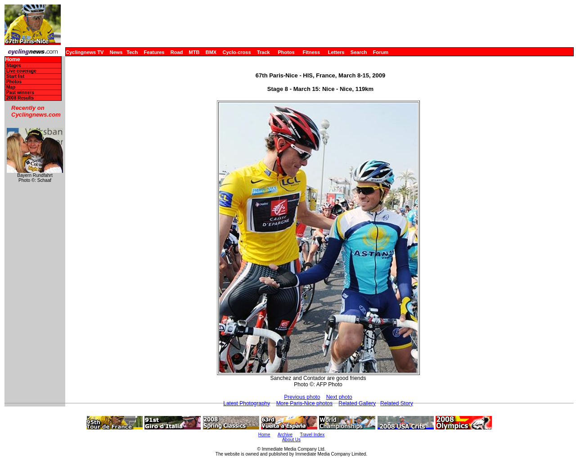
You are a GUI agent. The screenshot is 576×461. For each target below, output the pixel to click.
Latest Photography (246, 403)
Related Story (396, 403)
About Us (291, 439)
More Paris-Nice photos (304, 403)
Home (12, 60)
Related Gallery (357, 403)
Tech (132, 52)
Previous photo (302, 397)
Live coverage (21, 70)
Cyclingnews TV (85, 52)
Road (177, 52)
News (116, 52)
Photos (286, 52)
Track (263, 52)
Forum (380, 52)
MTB (194, 52)
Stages (13, 65)
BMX (211, 52)
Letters (336, 52)
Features (154, 52)
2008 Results (20, 97)
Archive (285, 434)
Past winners (20, 92)
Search (359, 52)
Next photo (339, 397)
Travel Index (312, 434)
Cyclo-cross (237, 52)
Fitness (311, 52)
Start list (15, 76)
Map (10, 87)
